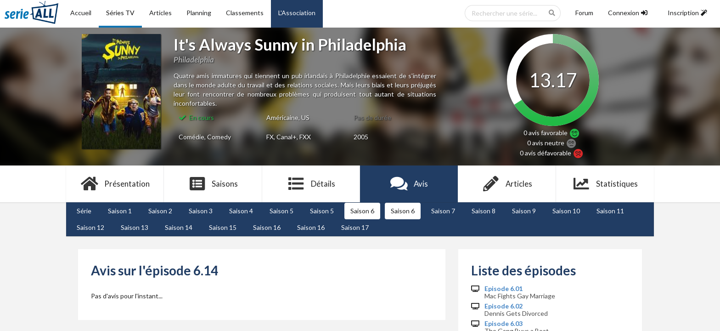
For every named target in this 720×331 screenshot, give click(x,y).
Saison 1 (120, 211)
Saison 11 (610, 211)
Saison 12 (90, 227)
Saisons (213, 184)
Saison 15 (222, 227)
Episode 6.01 (503, 288)
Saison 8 (483, 211)
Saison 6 (362, 211)
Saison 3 (201, 211)
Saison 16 (267, 227)
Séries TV (120, 13)
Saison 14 (178, 227)
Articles (160, 13)
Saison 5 (281, 211)
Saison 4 (241, 211)
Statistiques (605, 184)
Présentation (115, 184)
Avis (409, 184)
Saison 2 (160, 211)
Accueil (80, 13)
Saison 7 (443, 211)
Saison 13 (134, 227)
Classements (245, 13)
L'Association (296, 13)
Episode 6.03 (503, 323)
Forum (584, 13)
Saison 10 (566, 211)
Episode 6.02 (503, 306)
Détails (311, 184)
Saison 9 (524, 211)
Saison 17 (355, 227)
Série (84, 211)
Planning (198, 13)
